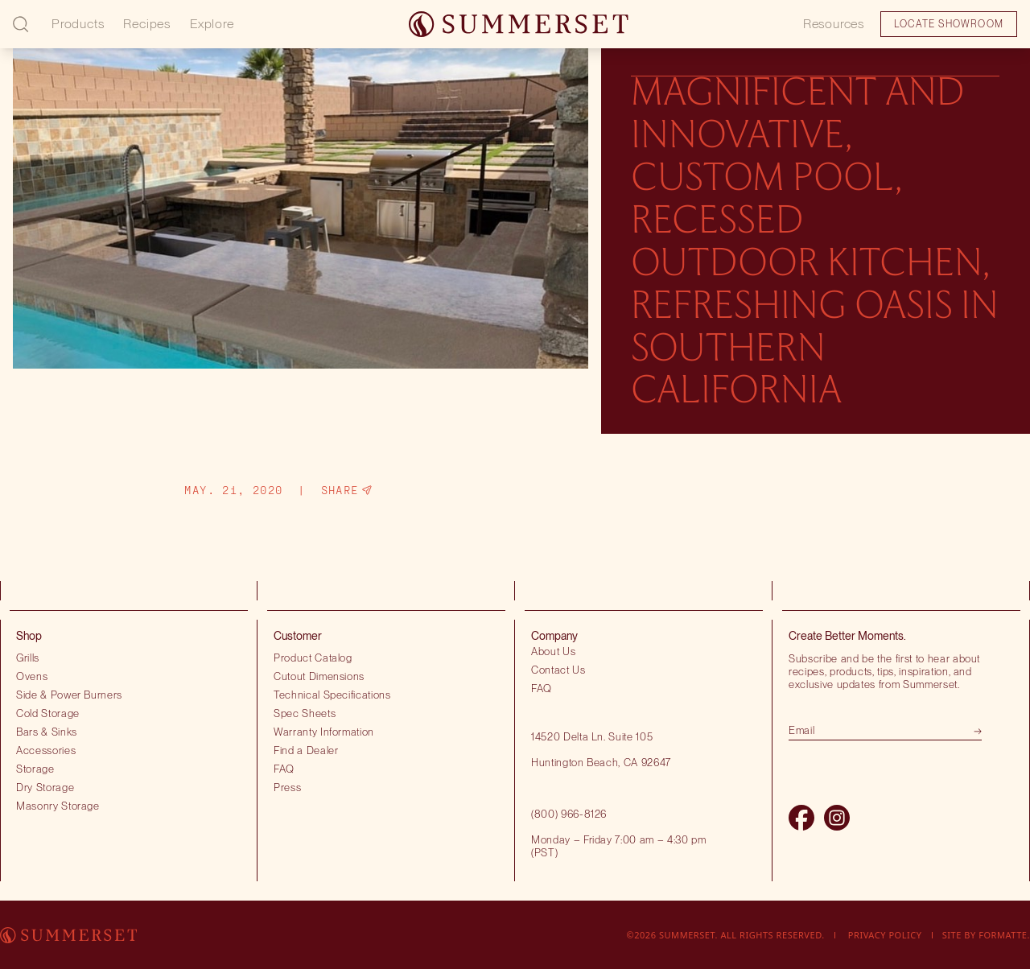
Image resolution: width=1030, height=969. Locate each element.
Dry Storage (45, 787)
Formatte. (1004, 935)
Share (346, 490)
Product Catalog (313, 657)
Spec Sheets (305, 713)
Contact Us (558, 669)
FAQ (284, 768)
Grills (27, 657)
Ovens (31, 676)
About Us (553, 651)
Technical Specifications (332, 694)
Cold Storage (48, 713)
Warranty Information (324, 731)
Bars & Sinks (46, 731)
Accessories (46, 750)
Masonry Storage (58, 805)
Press (287, 787)
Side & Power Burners (69, 694)
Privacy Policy (885, 935)
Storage (35, 768)
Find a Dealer (306, 750)
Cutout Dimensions (319, 676)
